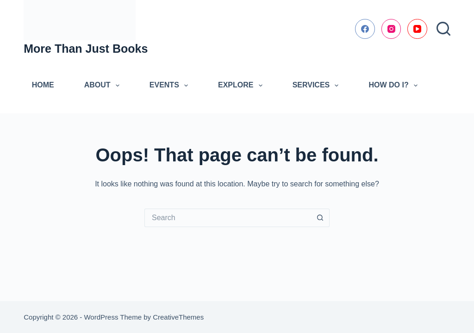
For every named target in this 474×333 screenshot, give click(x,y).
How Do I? (394, 85)
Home (43, 85)
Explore (242, 85)
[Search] (443, 29)
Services (317, 85)
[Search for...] (227, 218)
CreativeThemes (178, 317)
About (103, 85)
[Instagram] (391, 29)
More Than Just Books (86, 48)
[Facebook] (365, 29)
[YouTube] (417, 29)
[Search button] (320, 218)
